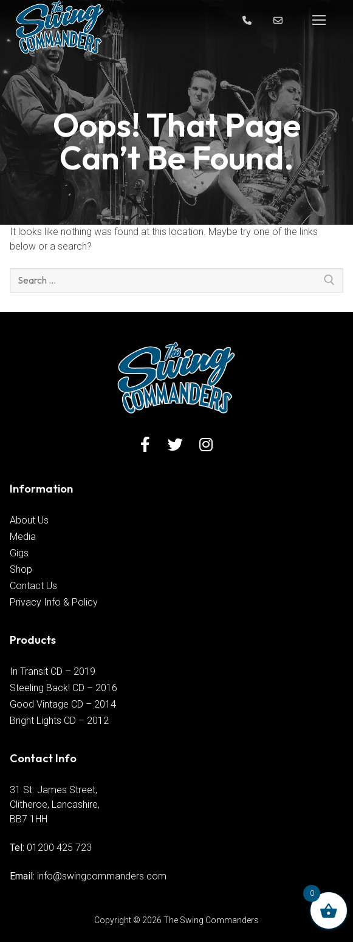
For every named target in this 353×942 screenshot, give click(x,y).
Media (23, 536)
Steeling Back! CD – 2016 (63, 688)
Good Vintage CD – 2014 (63, 704)
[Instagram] (205, 444)
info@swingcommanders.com (101, 876)
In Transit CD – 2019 (52, 671)
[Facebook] (145, 444)
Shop (21, 569)
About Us (29, 520)
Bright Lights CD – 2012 (59, 720)
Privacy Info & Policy (54, 602)
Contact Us (33, 586)
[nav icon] (319, 20)
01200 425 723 (59, 847)
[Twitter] (175, 444)
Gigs (19, 553)
